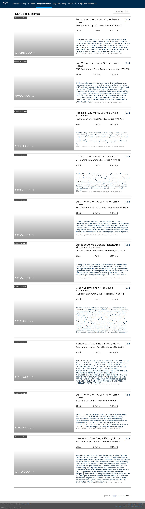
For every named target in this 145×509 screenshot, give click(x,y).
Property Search (44, 4)
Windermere (26, 504)
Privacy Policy (139, 504)
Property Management (87, 4)
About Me (72, 4)
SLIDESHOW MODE (121, 12)
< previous (108, 496)
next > (128, 496)
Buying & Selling (59, 4)
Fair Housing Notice (137, 506)
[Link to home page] (6, 4)
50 (123, 496)
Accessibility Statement (122, 506)
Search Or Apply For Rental (24, 4)
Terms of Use (129, 504)
